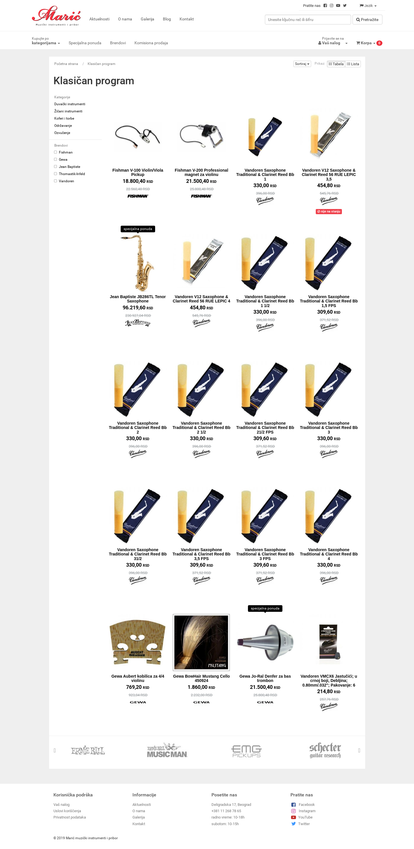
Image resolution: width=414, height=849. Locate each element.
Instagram (302, 811)
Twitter (300, 823)
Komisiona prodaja (151, 43)
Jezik (368, 5)
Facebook (302, 804)
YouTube (301, 817)
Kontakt (187, 19)
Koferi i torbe (64, 118)
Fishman (63, 152)
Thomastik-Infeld (69, 174)
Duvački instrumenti (69, 104)
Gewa (61, 160)
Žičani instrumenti (68, 111)
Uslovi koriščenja (67, 811)
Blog (167, 19)
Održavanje (63, 126)
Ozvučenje (62, 133)
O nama (125, 19)
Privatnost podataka (69, 817)
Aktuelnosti (99, 19)
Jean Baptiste (67, 167)
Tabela (336, 64)
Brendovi (118, 43)
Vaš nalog (61, 804)
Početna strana (66, 64)
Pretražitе (367, 19)
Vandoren (64, 181)
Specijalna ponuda (85, 43)
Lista (353, 64)
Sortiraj (302, 64)
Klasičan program (101, 64)
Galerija (147, 19)
